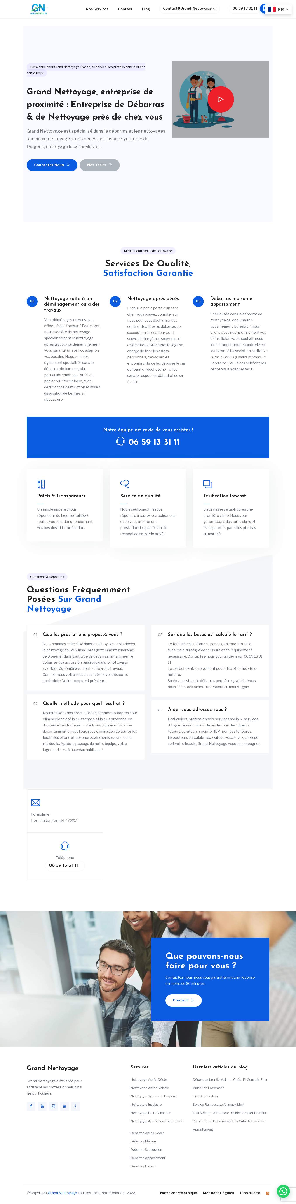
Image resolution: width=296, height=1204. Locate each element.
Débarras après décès (148, 1133)
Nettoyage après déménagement (157, 1121)
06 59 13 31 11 (247, 9)
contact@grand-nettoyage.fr (189, 8)
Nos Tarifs (99, 165)
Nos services (97, 9)
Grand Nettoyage (62, 1193)
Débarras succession (146, 1150)
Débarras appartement (148, 1158)
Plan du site (250, 1193)
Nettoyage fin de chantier (151, 1113)
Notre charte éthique (178, 1193)
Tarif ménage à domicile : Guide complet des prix (230, 1113)
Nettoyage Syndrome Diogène (154, 1096)
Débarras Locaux (143, 1166)
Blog (146, 9)
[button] (283, 1191)
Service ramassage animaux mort (218, 1105)
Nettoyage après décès (149, 1080)
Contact (125, 9)
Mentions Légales (218, 1193)
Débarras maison (143, 1141)
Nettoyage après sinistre (150, 1088)
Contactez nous (52, 165)
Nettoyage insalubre (146, 1105)
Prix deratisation (205, 1096)
